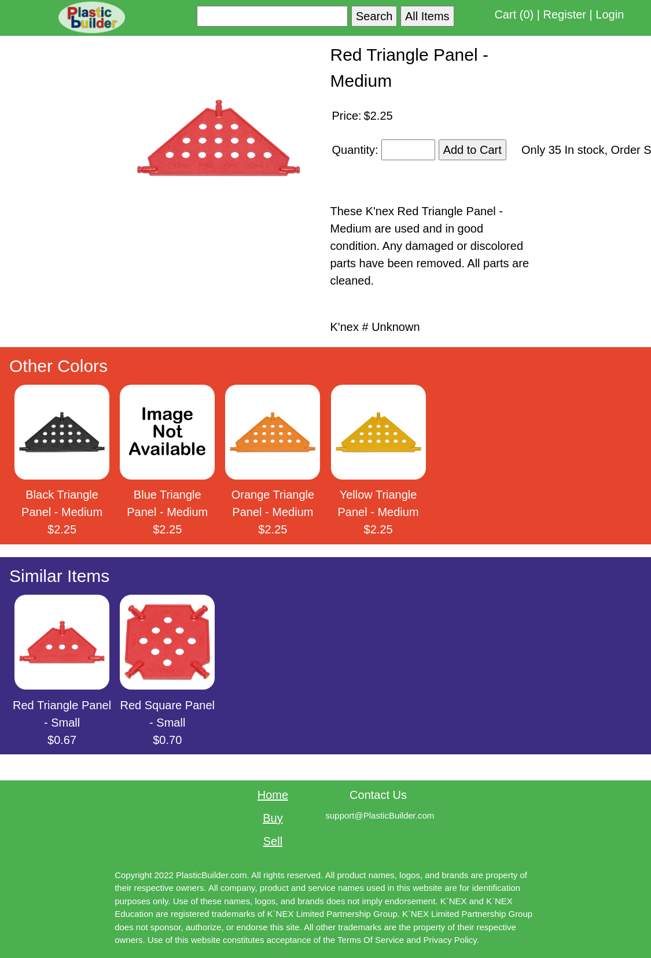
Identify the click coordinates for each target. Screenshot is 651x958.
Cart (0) (514, 14)
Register (564, 14)
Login (609, 14)
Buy (272, 818)
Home (273, 794)
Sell (272, 841)
